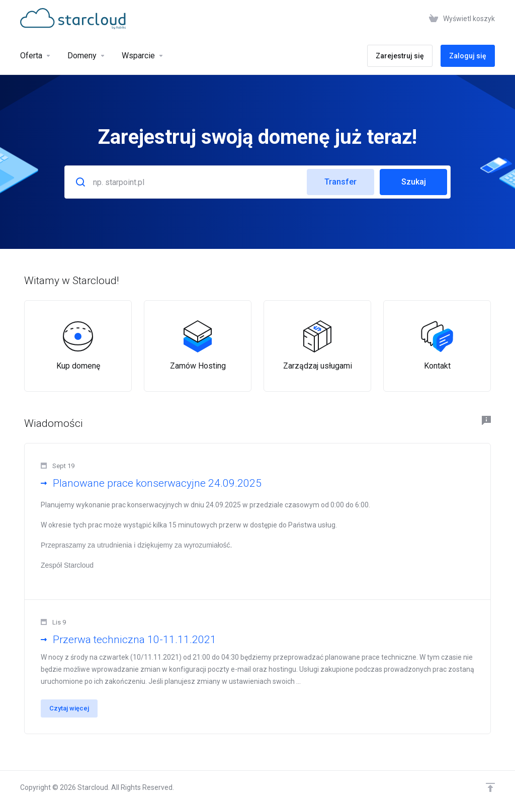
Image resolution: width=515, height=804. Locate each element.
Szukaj (413, 182)
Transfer (340, 182)
